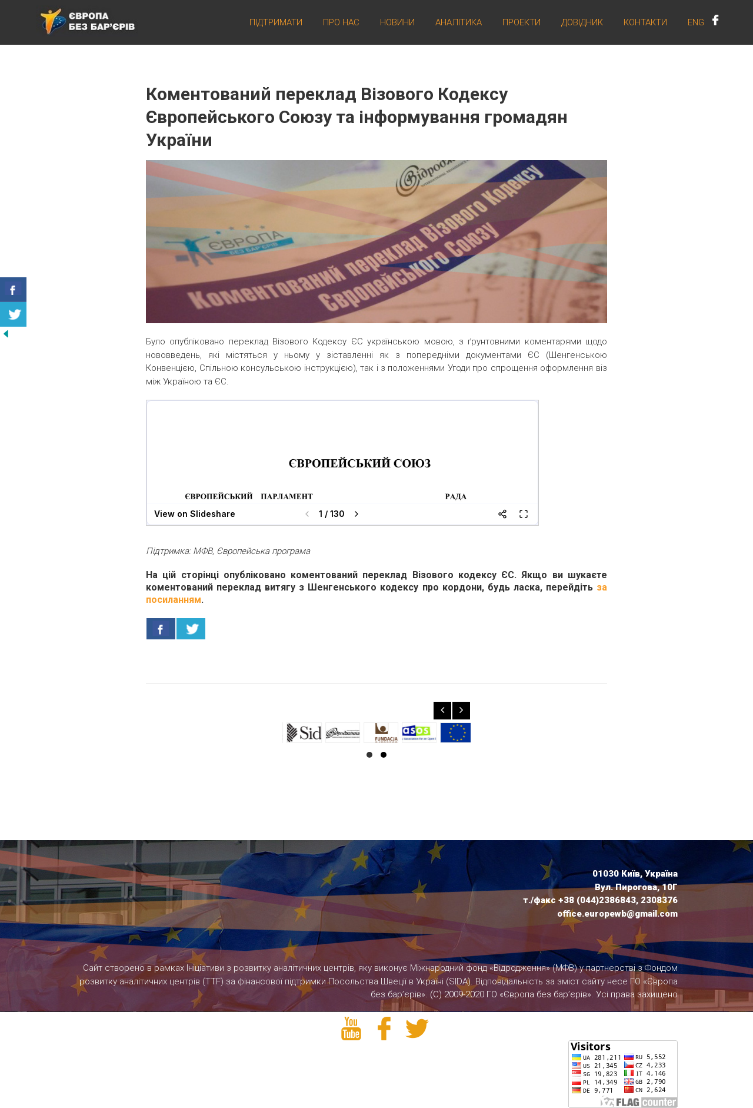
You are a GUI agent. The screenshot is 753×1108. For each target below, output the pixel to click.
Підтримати (275, 23)
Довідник (582, 23)
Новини (397, 23)
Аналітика (458, 23)
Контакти (645, 23)
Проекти (521, 23)
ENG (696, 23)
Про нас (341, 23)
